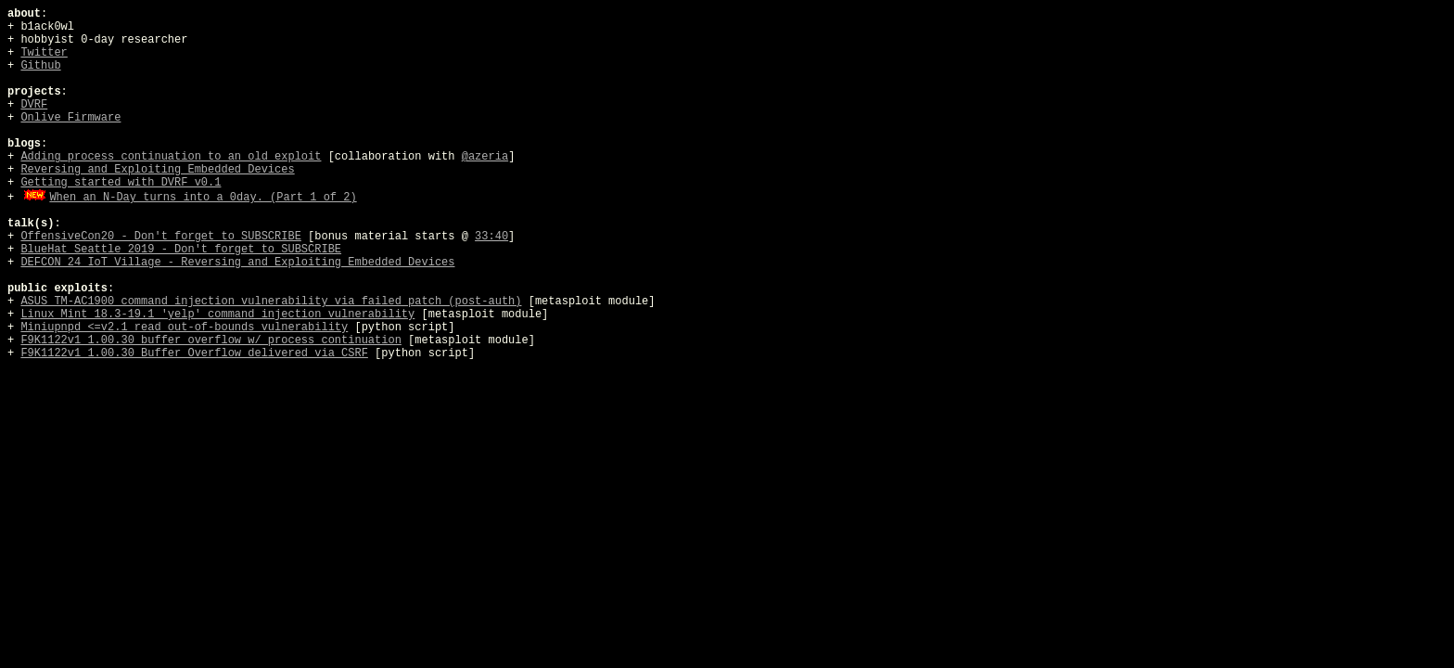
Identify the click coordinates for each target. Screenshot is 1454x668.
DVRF (33, 104)
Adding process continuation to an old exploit (170, 156)
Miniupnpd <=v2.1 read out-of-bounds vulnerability (184, 327)
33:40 (491, 236)
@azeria (485, 156)
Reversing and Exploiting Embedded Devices (157, 169)
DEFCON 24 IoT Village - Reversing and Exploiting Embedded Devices (237, 262)
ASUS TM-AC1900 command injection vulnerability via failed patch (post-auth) (270, 301)
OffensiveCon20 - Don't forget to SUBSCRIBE (160, 236)
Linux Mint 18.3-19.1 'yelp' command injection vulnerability (217, 314)
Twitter (43, 52)
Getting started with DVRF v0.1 (120, 182)
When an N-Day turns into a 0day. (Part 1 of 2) (202, 197)
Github (40, 65)
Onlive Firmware (70, 117)
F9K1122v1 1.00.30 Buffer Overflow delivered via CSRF (193, 353)
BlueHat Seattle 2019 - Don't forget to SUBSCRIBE (180, 249)
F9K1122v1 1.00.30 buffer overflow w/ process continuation (210, 340)
